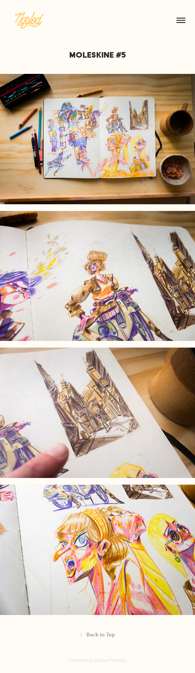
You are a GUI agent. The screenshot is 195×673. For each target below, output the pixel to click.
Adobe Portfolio (110, 660)
